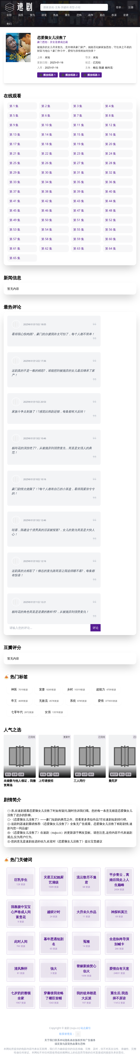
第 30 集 (46, 172)
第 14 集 (46, 134)
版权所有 (80, 1040)
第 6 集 (45, 115)
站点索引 (86, 1028)
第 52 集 (110, 220)
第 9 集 (13, 125)
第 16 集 (110, 134)
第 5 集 (13, 115)
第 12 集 (110, 125)
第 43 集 (78, 201)
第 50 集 (46, 220)
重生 (67, 15)
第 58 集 (46, 239)
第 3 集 (77, 106)
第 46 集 (46, 210)
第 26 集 (46, 163)
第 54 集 (46, 229)
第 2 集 (45, 106)
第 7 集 (77, 115)
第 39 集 (78, 191)
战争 (90, 15)
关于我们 (49, 1040)
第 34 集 (46, 182)
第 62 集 (46, 248)
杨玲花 (109, 67)
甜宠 (44, 15)
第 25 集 (14, 163)
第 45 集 (14, 210)
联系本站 (60, 1040)
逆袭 (125, 15)
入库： (41, 67)
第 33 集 (14, 182)
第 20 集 (110, 144)
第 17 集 (14, 144)
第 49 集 (14, 220)
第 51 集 (78, 220)
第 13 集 (14, 134)
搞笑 (20, 15)
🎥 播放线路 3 (91, 75)
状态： (89, 62)
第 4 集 (109, 106)
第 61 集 (14, 248)
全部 (9, 15)
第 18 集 (46, 144)
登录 (118, 7)
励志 (102, 15)
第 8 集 (109, 115)
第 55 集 (78, 229)
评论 (95, 628)
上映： (41, 57)
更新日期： (43, 62)
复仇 (32, 15)
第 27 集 (78, 163)
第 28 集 (110, 163)
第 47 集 (78, 210)
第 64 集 (110, 248)
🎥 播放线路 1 (47, 75)
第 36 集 (110, 182)
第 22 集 (46, 153)
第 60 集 (110, 239)
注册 (130, 7)
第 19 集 (78, 144)
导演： (89, 57)
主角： (89, 67)
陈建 (101, 67)
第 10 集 (46, 125)
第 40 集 (110, 191)
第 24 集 (110, 153)
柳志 (95, 67)
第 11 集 (78, 125)
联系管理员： (70, 1034)
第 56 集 (110, 229)
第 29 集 (14, 172)
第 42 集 (46, 201)
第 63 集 (78, 248)
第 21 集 (14, 153)
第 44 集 (110, 201)
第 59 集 (78, 239)
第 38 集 (46, 191)
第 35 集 (78, 182)
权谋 (114, 15)
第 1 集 (13, 106)
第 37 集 (14, 191)
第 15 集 (78, 134)
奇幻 (9, 23)
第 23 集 (78, 153)
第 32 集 (110, 172)
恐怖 (79, 15)
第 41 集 (14, 201)
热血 (55, 15)
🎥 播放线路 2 (69, 75)
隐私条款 (70, 1040)
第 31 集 (78, 172)
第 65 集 (14, 258)
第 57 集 (14, 239)
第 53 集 (14, 229)
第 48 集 (110, 210)
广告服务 (90, 1040)
